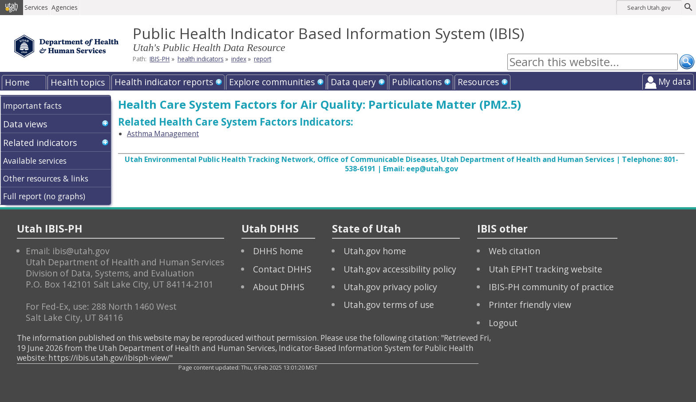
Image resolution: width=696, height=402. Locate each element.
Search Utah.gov (648, 8)
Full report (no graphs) (44, 196)
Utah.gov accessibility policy (400, 269)
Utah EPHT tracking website (545, 269)
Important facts (32, 105)
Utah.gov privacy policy (390, 287)
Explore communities (272, 82)
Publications (417, 82)
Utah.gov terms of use (389, 305)
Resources (478, 82)
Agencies (65, 7)
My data (674, 81)
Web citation (514, 251)
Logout (503, 323)
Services (37, 7)
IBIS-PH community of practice (551, 287)
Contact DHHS (282, 269)
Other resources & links (45, 178)
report (262, 59)
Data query (353, 82)
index (238, 59)
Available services (35, 160)
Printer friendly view (530, 305)
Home (17, 82)
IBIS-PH (160, 59)
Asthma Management (163, 133)
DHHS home (278, 251)
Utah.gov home (375, 251)
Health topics (78, 82)
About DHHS (278, 287)
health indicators (201, 59)
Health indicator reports (164, 82)
